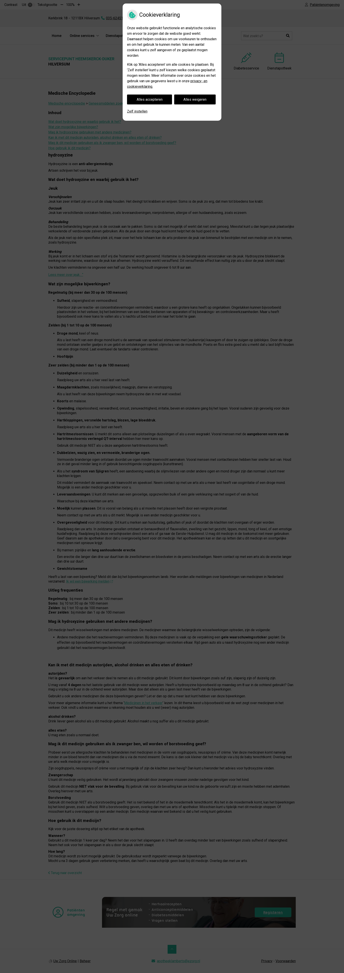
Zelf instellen (137, 111)
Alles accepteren (150, 99)
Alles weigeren (194, 99)
